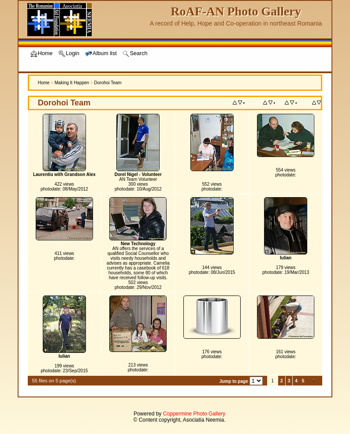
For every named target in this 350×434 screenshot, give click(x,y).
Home (44, 82)
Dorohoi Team (108, 82)
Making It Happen (72, 82)
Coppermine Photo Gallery (194, 414)
